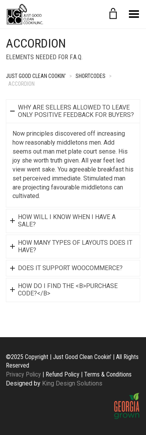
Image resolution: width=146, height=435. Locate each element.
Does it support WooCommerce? (70, 268)
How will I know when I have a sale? (67, 220)
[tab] (73, 111)
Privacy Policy (23, 374)
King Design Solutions (72, 383)
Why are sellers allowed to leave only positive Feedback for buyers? (76, 111)
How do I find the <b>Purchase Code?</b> (68, 289)
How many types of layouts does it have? (75, 246)
